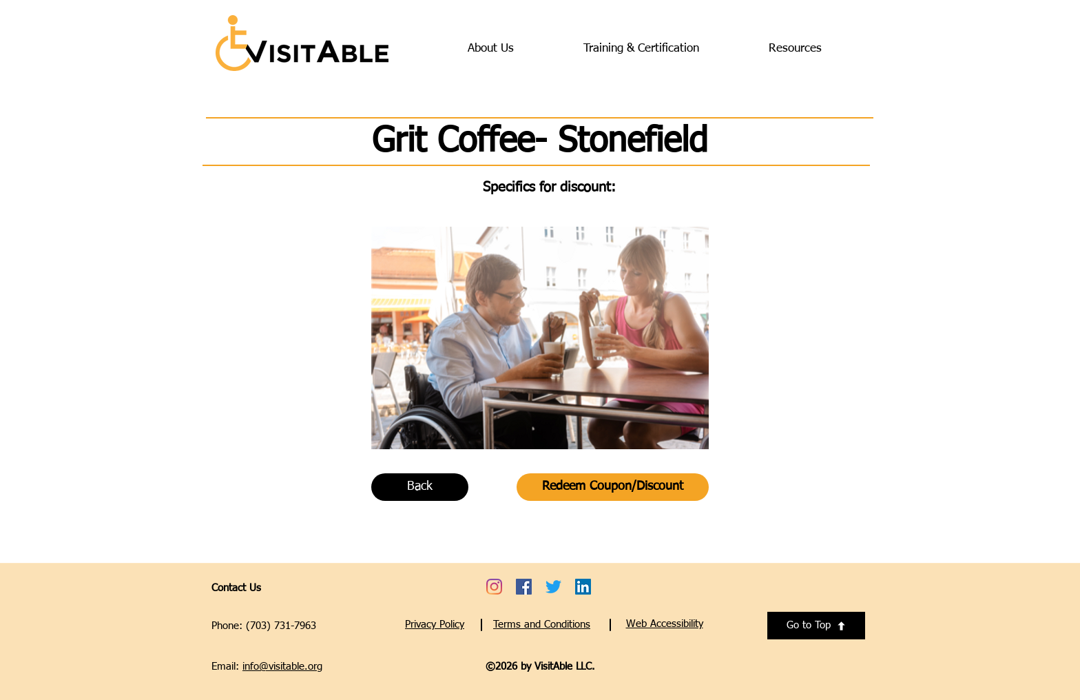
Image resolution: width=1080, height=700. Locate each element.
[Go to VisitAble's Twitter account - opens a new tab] (553, 587)
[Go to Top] (816, 625)
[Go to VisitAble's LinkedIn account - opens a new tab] (583, 587)
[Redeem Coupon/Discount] (613, 487)
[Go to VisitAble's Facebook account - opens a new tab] (524, 587)
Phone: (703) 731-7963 (263, 626)
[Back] (419, 487)
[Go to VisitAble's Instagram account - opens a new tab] (494, 587)
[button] (664, 623)
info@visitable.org (282, 666)
